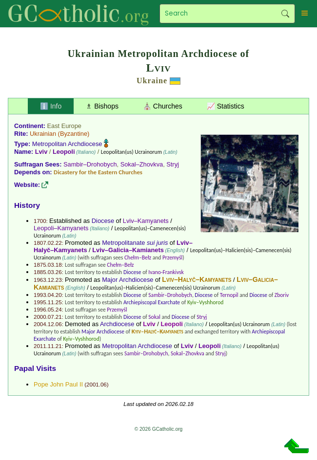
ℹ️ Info (50, 106)
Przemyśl (172, 257)
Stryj (172, 164)
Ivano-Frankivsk (166, 272)
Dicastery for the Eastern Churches (98, 172)
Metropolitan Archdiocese (67, 143)
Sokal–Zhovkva (141, 164)
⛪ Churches (162, 106)
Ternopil (229, 295)
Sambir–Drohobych (90, 164)
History (27, 205)
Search (285, 13)
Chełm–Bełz (137, 257)
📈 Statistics (225, 106)
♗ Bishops (102, 106)
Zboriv (282, 295)
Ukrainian (43, 133)
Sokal (154, 316)
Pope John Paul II (58, 384)
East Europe (64, 125)
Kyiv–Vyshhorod (205, 302)
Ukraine (152, 80)
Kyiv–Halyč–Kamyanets (157, 331)
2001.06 (96, 384)
